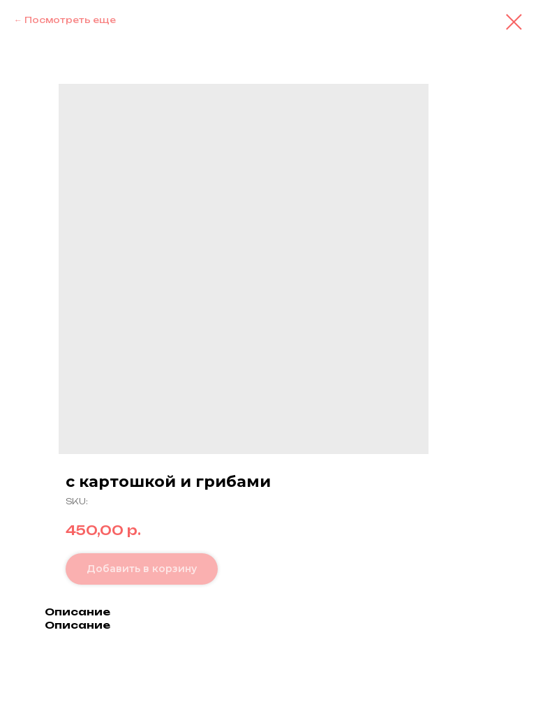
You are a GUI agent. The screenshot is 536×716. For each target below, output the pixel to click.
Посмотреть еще (70, 20)
